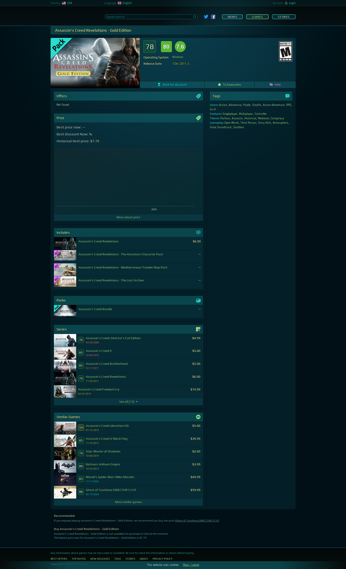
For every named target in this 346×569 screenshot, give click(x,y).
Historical (250, 118)
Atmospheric (281, 122)
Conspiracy (277, 118)
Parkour (225, 118)
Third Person (248, 122)
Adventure (235, 105)
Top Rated (79, 558)
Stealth (256, 105)
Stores (284, 17)
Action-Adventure (274, 105)
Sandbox (238, 127)
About (144, 558)
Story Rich (264, 122)
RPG (288, 105)
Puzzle (246, 105)
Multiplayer (246, 113)
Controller (261, 113)
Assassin (237, 118)
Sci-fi (213, 109)
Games (257, 17)
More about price (128, 217)
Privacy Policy (162, 558)
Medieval (263, 118)
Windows (177, 57)
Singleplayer (230, 113)
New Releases (100, 558)
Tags (117, 558)
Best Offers (59, 558)
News (232, 17)
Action (223, 105)
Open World (231, 122)
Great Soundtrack (221, 127)
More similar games (128, 502)
